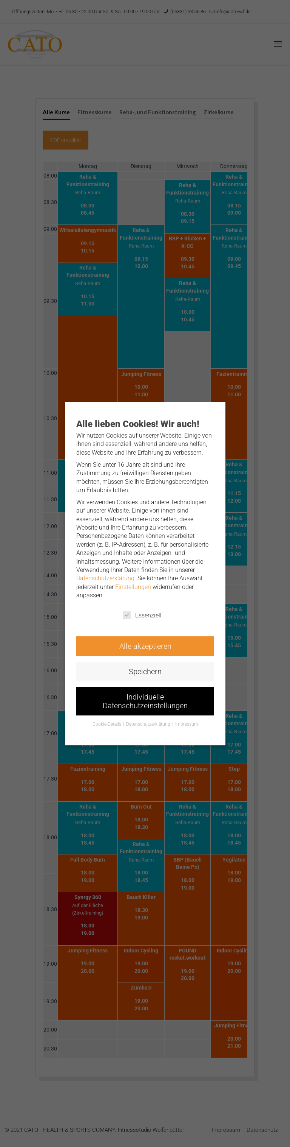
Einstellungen (133, 586)
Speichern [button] (145, 668)
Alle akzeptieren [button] (145, 643)
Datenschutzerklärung (106, 578)
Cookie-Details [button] (108, 720)
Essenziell (142, 613)
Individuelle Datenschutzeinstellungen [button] (145, 697)
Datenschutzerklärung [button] (148, 720)
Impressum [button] (185, 720)
